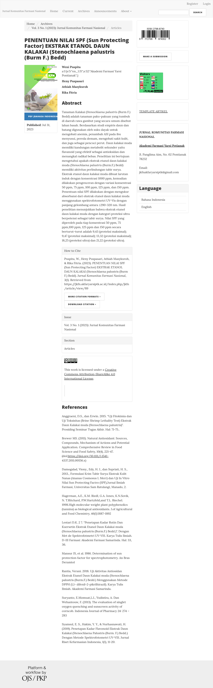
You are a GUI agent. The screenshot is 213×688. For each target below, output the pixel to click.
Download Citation (82, 304)
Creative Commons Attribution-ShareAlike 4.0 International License (90, 374)
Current (68, 11)
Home (54, 11)
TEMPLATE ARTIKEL (153, 111)
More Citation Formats (84, 296)
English (146, 207)
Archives (84, 11)
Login (207, 3)
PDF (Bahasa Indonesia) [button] (42, 116)
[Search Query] (173, 12)
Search (197, 12)
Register (192, 3)
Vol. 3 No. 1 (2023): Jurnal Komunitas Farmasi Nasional (68, 28)
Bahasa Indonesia (153, 199)
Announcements (105, 11)
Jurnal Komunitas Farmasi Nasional (24, 11)
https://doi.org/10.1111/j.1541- (88, 456)
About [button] (126, 11)
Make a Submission (155, 56)
